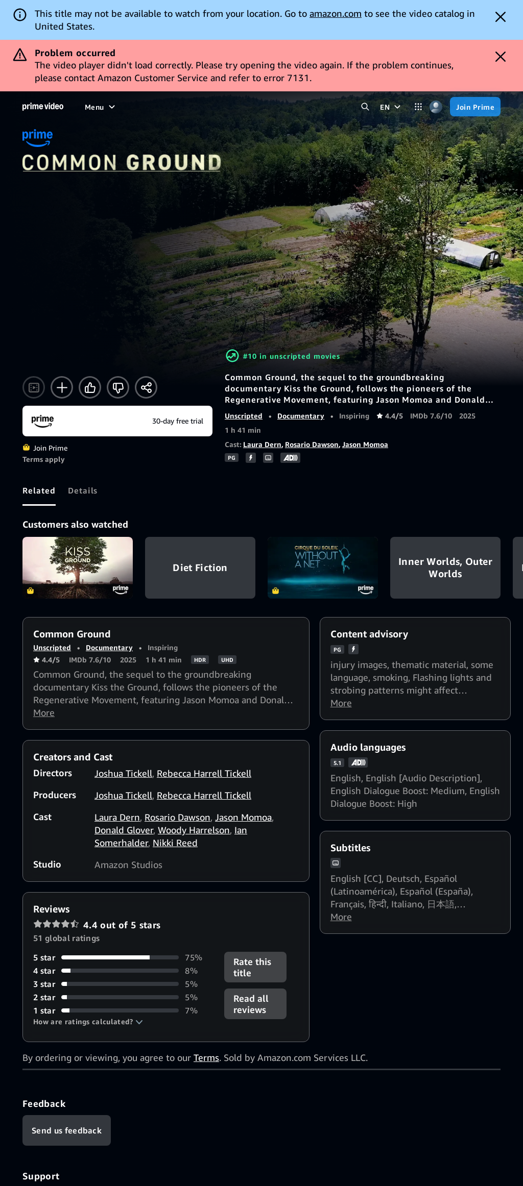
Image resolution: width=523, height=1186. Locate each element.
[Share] (146, 387)
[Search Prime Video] (365, 106)
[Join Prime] (475, 106)
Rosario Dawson (312, 444)
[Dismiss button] (500, 17)
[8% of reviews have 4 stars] (122, 970)
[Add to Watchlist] (62, 387)
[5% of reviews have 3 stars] (122, 984)
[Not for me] (118, 387)
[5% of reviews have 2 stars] (122, 997)
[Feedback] (66, 1130)
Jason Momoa (365, 444)
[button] (88, 1021)
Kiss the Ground (77, 568)
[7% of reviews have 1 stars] (122, 1010)
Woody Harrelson (194, 829)
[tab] (39, 490)
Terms (206, 1057)
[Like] (90, 387)
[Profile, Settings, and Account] (436, 106)
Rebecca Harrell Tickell (204, 773)
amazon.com (336, 13)
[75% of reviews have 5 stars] (122, 957)
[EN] (391, 106)
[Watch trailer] (33, 387)
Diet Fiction (200, 568)
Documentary (300, 415)
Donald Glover (123, 829)
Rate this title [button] (252, 967)
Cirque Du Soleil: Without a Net (323, 568)
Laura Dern (262, 444)
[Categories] (418, 106)
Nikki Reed (175, 842)
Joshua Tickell (123, 773)
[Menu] (101, 106)
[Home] (42, 107)
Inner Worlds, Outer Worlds (445, 568)
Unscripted (244, 415)
